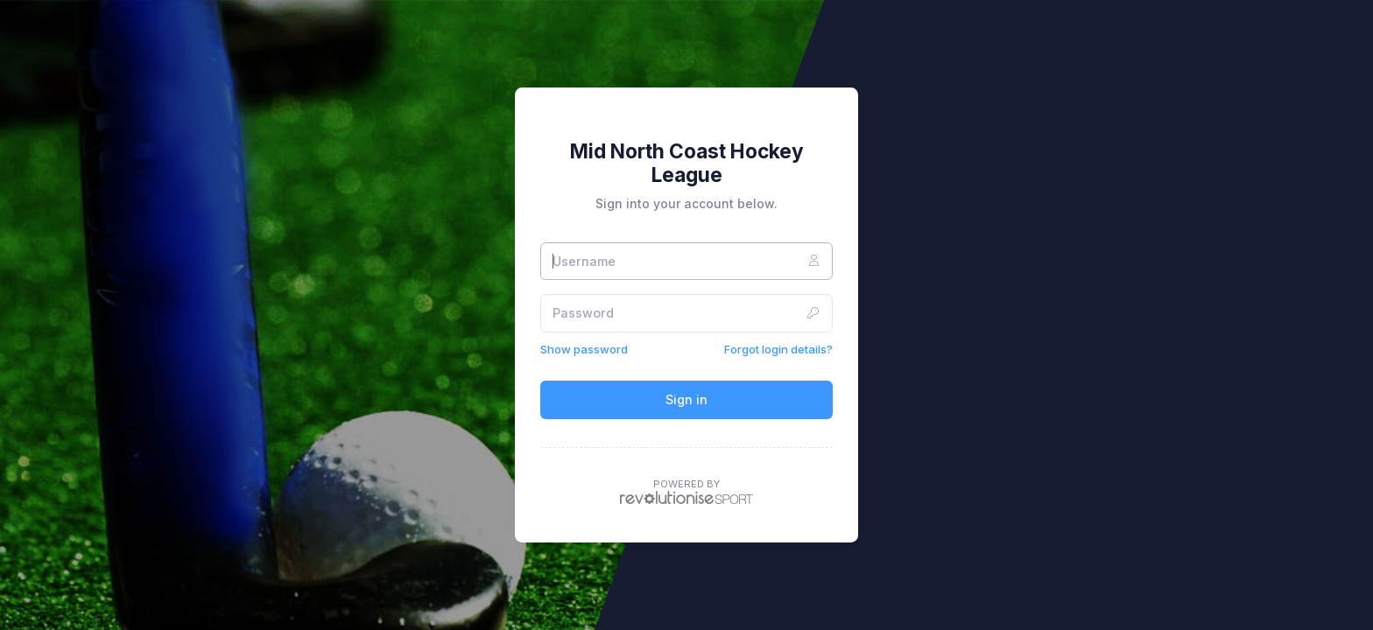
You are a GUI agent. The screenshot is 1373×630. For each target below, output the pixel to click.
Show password (584, 349)
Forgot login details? (778, 349)
